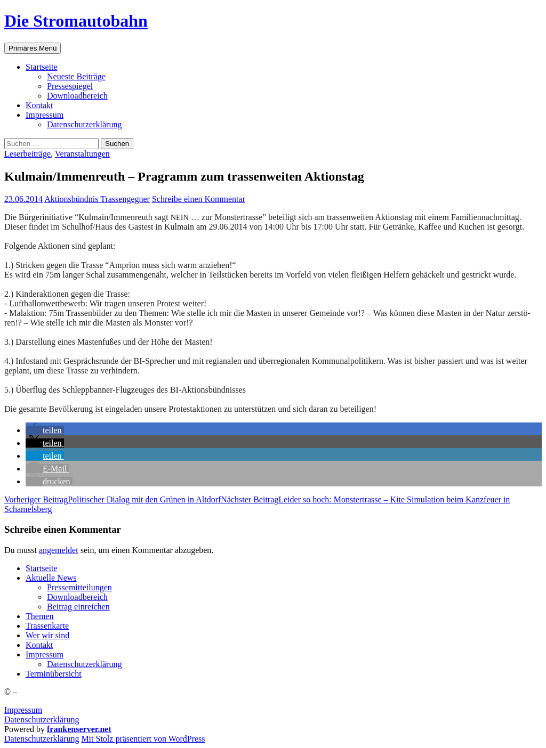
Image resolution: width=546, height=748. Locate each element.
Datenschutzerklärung (41, 719)
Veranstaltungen (82, 153)
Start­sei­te (42, 66)
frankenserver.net (79, 729)
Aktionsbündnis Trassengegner (97, 199)
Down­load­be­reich (77, 95)
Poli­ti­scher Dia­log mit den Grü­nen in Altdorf (112, 499)
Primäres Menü (33, 48)
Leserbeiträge (27, 153)
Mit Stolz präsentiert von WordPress (143, 738)
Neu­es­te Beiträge (76, 76)
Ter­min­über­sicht (54, 673)
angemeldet (58, 550)
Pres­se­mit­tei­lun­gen (79, 587)
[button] (45, 430)
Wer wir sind (47, 635)
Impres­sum (44, 114)
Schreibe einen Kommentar (198, 199)
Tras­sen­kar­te (47, 625)
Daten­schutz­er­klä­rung (84, 124)
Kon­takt (39, 105)
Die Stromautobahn (76, 20)
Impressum (23, 709)
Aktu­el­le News (51, 577)
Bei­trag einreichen (78, 606)
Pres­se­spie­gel (70, 86)
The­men (39, 616)
